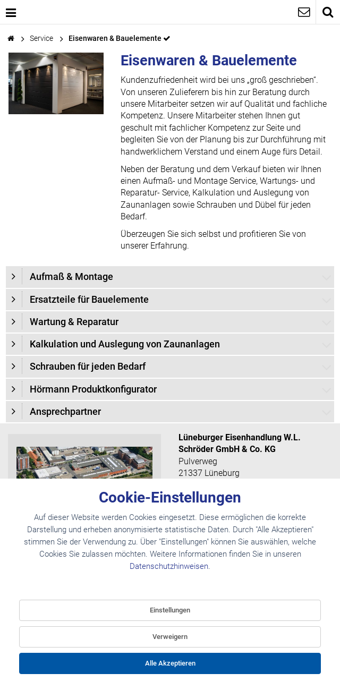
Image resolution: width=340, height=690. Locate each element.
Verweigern (170, 637)
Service (41, 38)
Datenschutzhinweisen (169, 566)
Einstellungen (170, 610)
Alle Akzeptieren (170, 663)
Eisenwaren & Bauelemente (116, 38)
